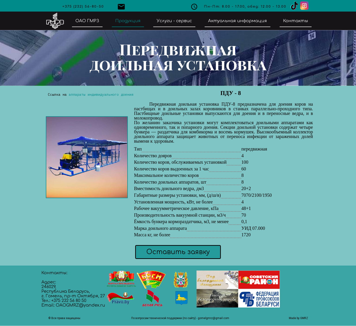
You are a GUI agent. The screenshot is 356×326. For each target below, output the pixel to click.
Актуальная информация (237, 20)
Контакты (295, 20)
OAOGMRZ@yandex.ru (80, 305)
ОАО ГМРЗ (87, 20)
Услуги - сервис (174, 20)
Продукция (128, 20)
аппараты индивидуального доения (101, 94)
